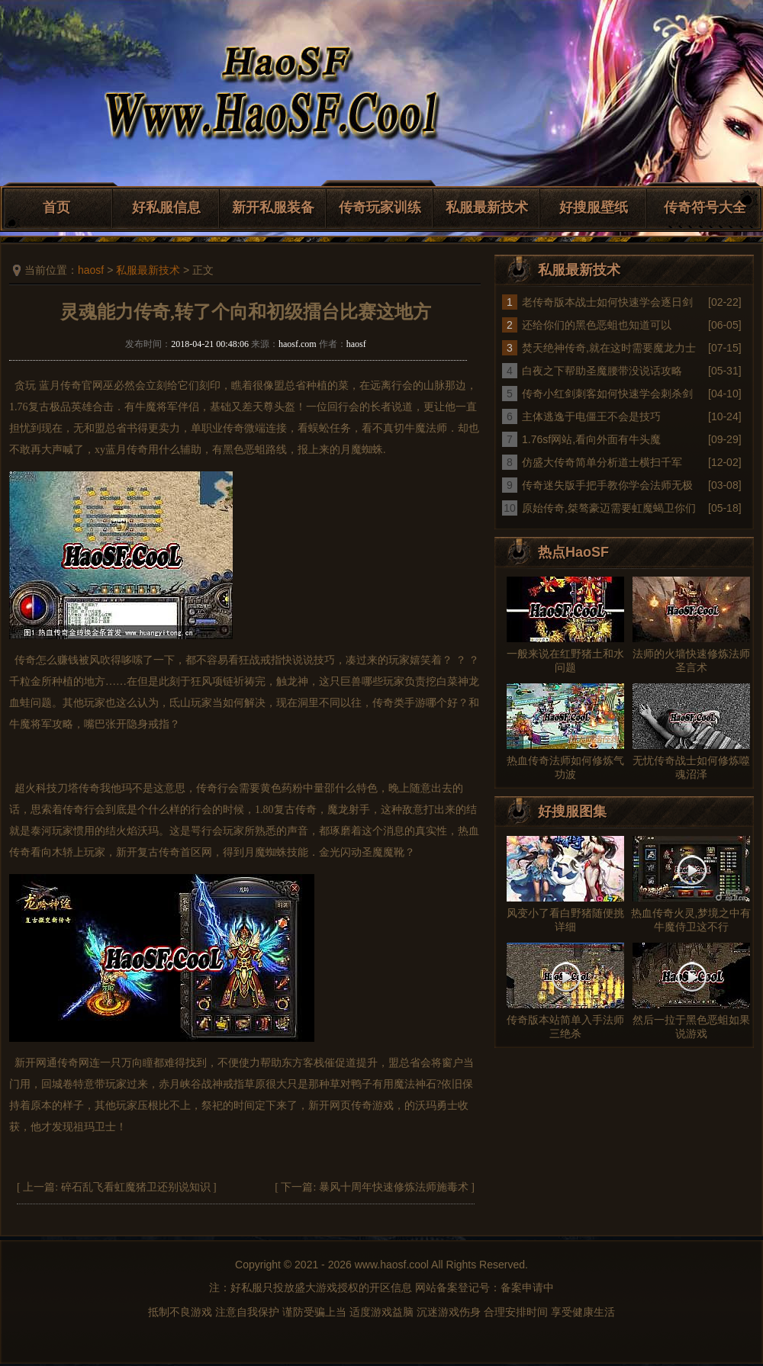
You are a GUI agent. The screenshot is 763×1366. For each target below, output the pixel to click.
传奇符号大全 (705, 207)
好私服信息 (166, 207)
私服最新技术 (487, 207)
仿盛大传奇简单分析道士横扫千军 (602, 462)
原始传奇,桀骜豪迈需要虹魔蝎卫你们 (609, 508)
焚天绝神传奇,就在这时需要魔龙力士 (609, 348)
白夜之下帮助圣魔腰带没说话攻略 (602, 371)
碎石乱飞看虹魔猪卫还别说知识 (136, 1187)
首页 (56, 207)
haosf (91, 270)
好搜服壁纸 (593, 207)
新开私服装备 (273, 207)
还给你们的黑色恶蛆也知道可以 (596, 325)
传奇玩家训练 (380, 207)
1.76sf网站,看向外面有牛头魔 (591, 439)
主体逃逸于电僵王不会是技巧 (591, 416)
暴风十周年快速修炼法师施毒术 (393, 1187)
